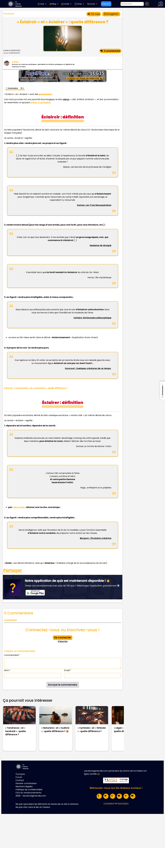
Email (67, 670)
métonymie (19, 507)
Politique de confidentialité (29, 789)
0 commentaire (110, 50)
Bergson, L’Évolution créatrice (95, 538)
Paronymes (8, 13)
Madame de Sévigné (100, 245)
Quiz (42, 3)
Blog (54, 3)
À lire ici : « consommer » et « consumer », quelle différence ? (36, 388)
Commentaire (12, 655)
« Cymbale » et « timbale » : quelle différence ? (92, 729)
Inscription (123, 803)
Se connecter (62, 637)
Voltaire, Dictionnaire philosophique (92, 317)
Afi (98, 773)
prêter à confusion (40, 102)
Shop (79, 3)
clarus (66, 99)
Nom (7, 670)
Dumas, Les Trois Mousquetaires (94, 205)
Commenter (10, 620)
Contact (20, 780)
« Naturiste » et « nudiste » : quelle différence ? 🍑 (55, 729)
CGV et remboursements (28, 792)
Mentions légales (24, 786)
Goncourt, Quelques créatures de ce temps (88, 368)
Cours (92, 3)
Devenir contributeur (26, 783)
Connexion (109, 803)
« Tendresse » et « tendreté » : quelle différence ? (15, 731)
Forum (19, 777)
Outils (66, 3)
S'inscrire (63, 641)
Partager (12, 570)
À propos (20, 774)
